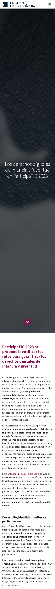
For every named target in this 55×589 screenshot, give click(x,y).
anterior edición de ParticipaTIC (23, 473)
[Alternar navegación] (50, 4)
